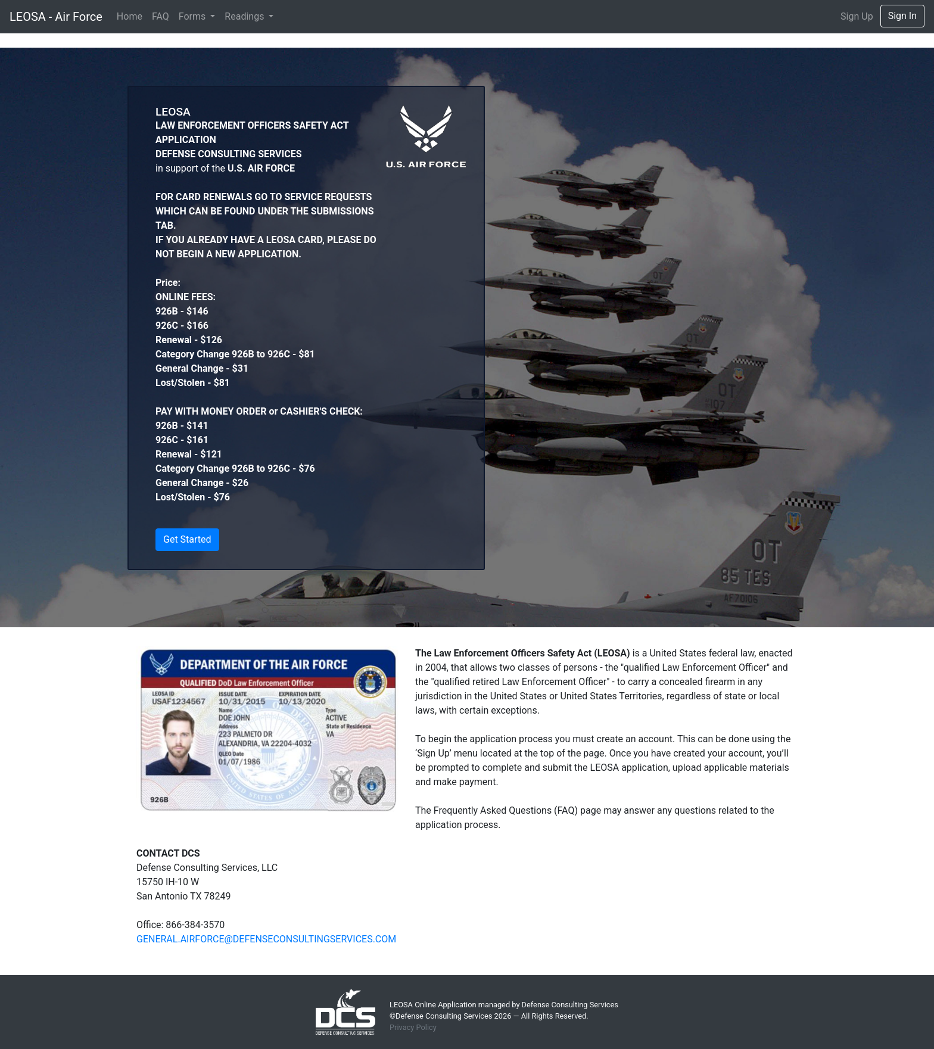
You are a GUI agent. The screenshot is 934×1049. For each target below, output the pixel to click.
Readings (245, 16)
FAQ (160, 16)
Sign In (902, 15)
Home (129, 16)
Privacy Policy (413, 1027)
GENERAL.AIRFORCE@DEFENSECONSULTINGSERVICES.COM (266, 939)
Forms (193, 16)
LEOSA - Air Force (56, 17)
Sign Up (856, 16)
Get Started (187, 539)
